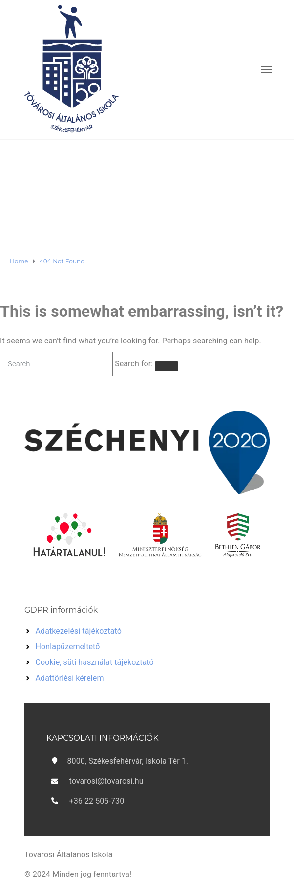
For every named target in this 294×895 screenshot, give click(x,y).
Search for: (134, 363)
